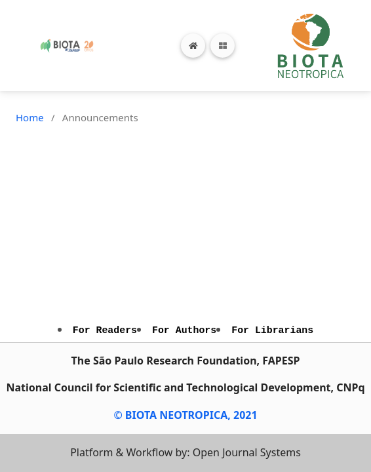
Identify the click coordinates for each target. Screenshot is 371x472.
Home (30, 117)
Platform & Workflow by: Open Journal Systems (185, 452)
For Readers (105, 330)
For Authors (184, 330)
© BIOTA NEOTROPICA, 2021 (185, 415)
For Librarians (272, 330)
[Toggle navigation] (222, 45)
